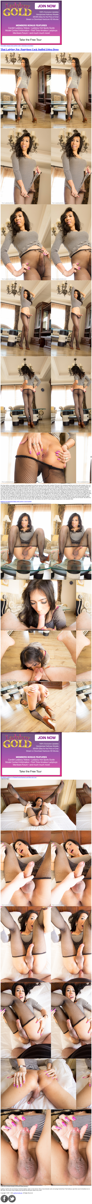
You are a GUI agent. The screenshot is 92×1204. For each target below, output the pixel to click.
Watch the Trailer (5, 778)
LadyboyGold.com (17, 1193)
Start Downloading (5, 503)
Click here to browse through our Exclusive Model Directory (14, 1186)
